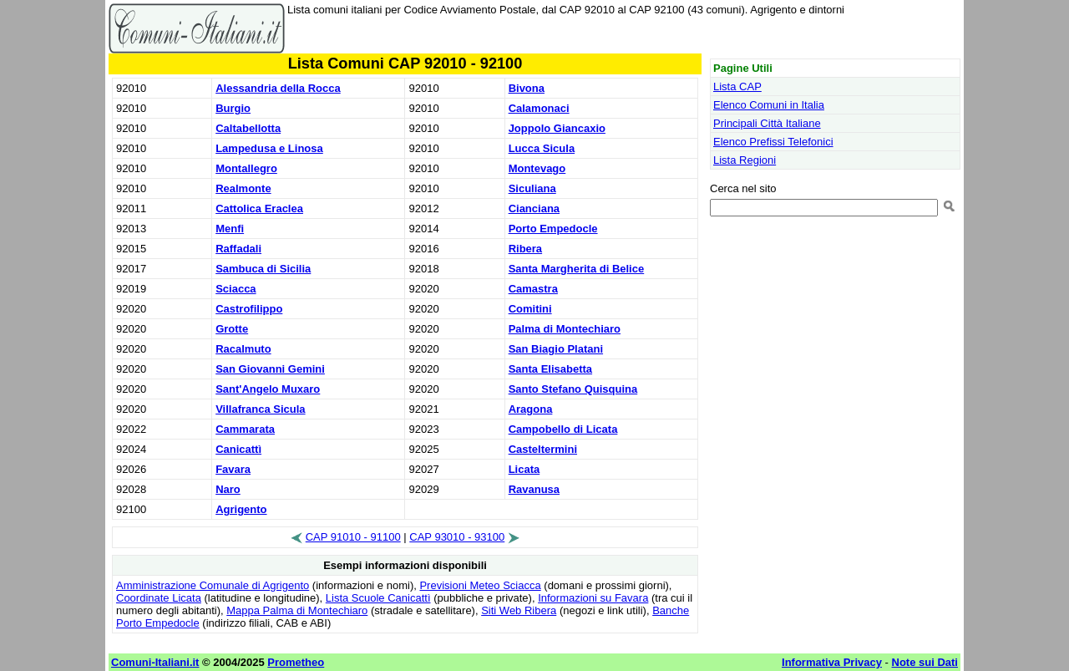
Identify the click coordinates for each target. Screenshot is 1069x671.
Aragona (531, 409)
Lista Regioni (744, 160)
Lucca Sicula (542, 148)
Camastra (533, 288)
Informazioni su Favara (593, 598)
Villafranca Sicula (260, 409)
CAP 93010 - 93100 (456, 537)
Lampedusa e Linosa (269, 148)
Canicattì (238, 449)
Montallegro (246, 168)
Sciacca (235, 288)
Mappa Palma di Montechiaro (296, 610)
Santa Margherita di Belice (577, 268)
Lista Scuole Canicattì (378, 598)
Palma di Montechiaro (565, 329)
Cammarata (245, 429)
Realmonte (243, 188)
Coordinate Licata (158, 598)
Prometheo (295, 662)
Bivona (527, 88)
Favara (233, 469)
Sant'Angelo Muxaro (267, 389)
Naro (228, 489)
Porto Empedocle (553, 228)
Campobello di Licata (563, 429)
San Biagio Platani (556, 349)
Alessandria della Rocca (278, 88)
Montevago (537, 168)
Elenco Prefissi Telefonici (773, 141)
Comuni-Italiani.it (155, 662)
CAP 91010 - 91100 (353, 537)
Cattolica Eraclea (259, 208)
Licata (524, 469)
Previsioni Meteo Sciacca (479, 585)
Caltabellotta (248, 128)
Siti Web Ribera (518, 610)
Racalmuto (243, 349)
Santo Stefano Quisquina (573, 389)
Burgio (233, 108)
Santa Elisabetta (550, 369)
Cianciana (534, 208)
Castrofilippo (248, 308)
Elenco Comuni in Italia (768, 105)
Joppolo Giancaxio (557, 128)
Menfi (229, 228)
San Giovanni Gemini (270, 369)
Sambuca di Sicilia (263, 268)
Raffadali (238, 248)
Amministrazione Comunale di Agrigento (212, 585)
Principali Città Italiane (767, 123)
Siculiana (532, 188)
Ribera (525, 248)
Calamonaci (539, 108)
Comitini (530, 308)
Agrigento (240, 509)
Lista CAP (737, 86)
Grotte (231, 329)
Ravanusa (534, 489)
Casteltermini (543, 449)
